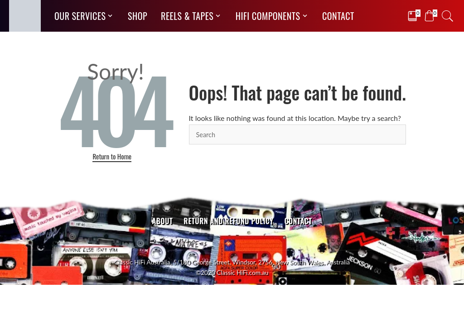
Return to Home (111, 156)
